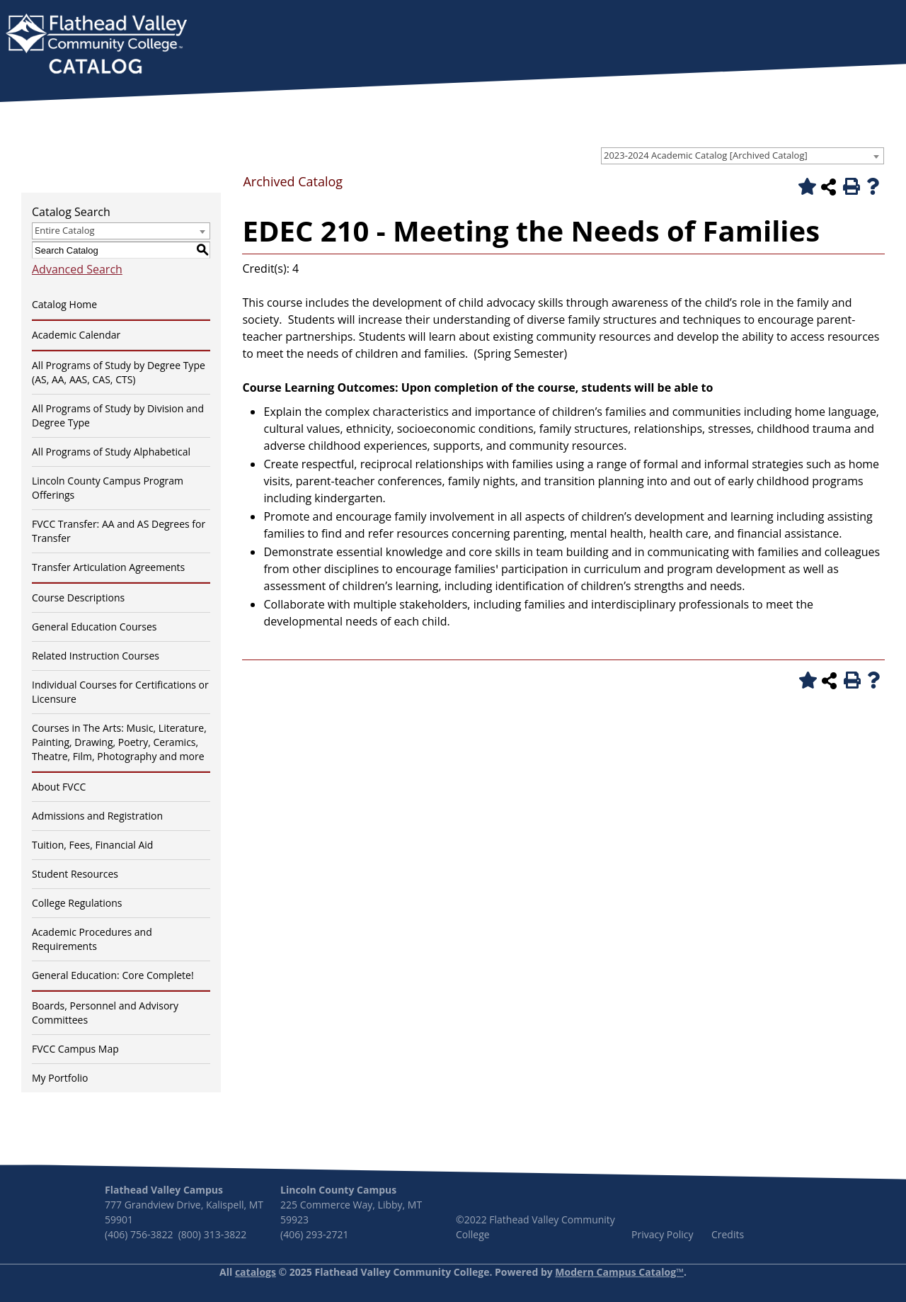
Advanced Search (77, 269)
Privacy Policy (662, 1234)
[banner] (96, 45)
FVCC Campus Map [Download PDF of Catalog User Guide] (75, 1048)
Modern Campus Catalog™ (619, 1272)
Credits (727, 1234)
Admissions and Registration (97, 815)
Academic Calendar (76, 334)
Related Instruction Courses (95, 655)
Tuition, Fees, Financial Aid (92, 844)
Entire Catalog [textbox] (65, 230)
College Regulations (77, 903)
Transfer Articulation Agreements (108, 567)
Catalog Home (64, 304)
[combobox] (742, 155)
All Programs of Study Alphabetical (111, 451)
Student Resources (75, 874)
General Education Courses (94, 626)
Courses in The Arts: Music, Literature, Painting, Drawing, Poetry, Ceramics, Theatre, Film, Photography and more (119, 742)
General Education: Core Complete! (113, 975)
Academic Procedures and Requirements (92, 939)
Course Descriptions (78, 597)
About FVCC (59, 786)
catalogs (255, 1272)
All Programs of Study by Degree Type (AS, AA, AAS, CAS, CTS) (118, 372)
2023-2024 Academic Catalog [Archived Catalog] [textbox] (706, 155)
